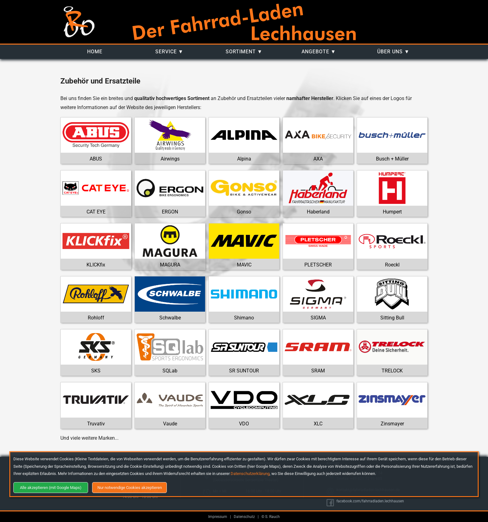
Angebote (315, 52)
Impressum (217, 517)
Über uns (390, 52)
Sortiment (241, 52)
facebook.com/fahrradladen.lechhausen (370, 501)
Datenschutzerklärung (250, 473)
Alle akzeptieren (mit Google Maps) (51, 487)
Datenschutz (244, 517)
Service (166, 52)
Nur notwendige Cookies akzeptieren (129, 487)
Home (94, 52)
